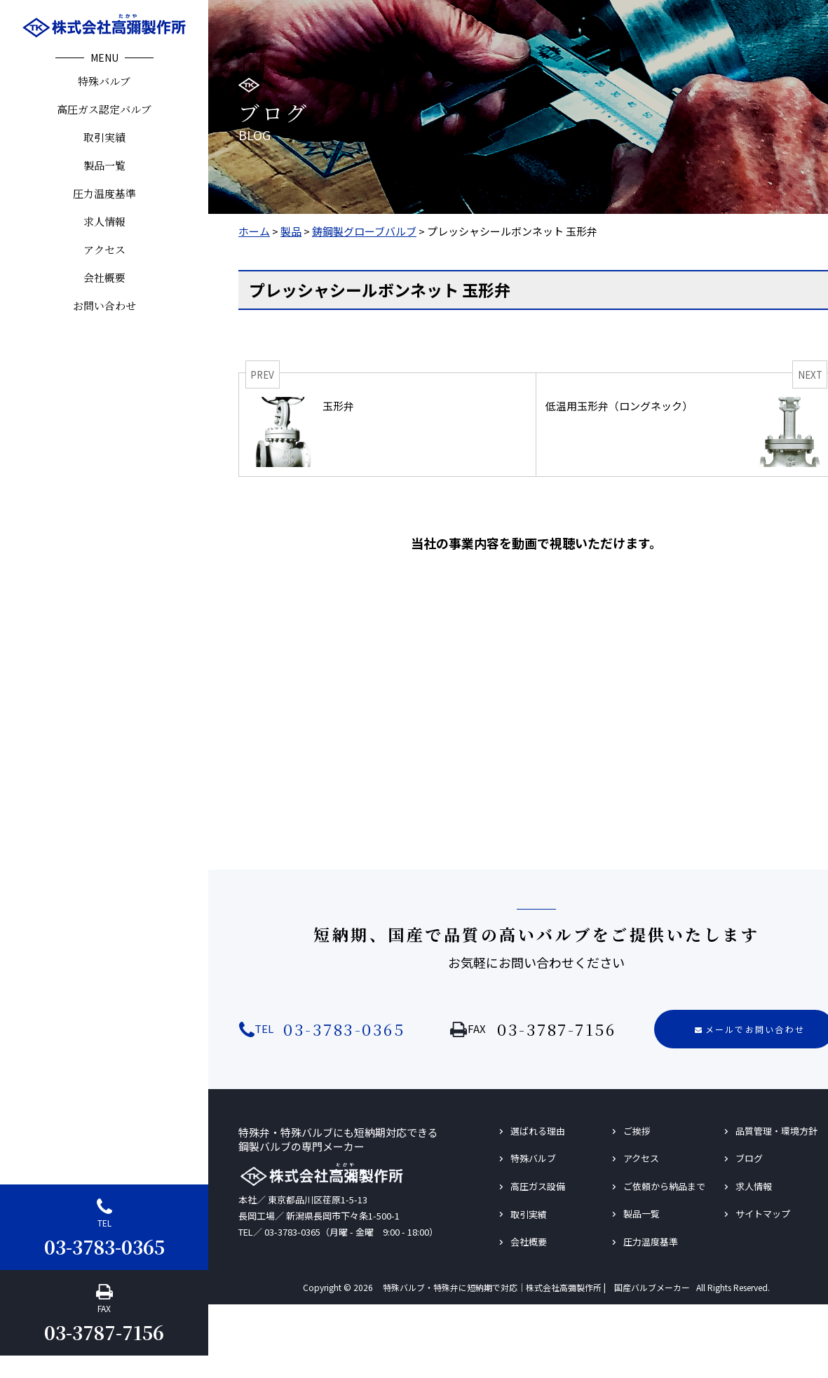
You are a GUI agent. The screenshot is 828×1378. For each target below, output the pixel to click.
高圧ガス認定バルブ (104, 109)
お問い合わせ (104, 305)
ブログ (749, 1158)
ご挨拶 (637, 1130)
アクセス (104, 249)
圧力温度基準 (104, 193)
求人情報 (104, 221)
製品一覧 (104, 165)
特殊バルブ (104, 81)
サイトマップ (762, 1213)
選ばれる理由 (537, 1130)
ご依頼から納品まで (664, 1186)
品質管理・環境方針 (776, 1130)
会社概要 (104, 277)
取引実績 (104, 137)
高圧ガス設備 (537, 1186)
